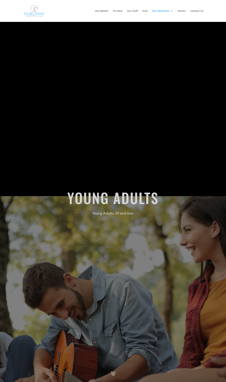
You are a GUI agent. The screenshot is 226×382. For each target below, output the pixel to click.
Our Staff (132, 11)
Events (182, 11)
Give (145, 11)
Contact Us (196, 11)
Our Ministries (161, 11)
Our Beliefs (101, 11)
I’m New (117, 11)
